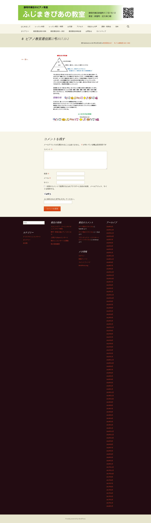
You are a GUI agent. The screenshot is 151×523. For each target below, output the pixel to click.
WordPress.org (83, 265)
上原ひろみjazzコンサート (59, 237)
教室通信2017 (107, 43)
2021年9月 (109, 331)
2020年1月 (109, 389)
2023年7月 (109, 282)
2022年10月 (110, 298)
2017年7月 (109, 483)
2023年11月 (110, 275)
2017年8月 (109, 480)
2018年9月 (109, 441)
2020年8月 (109, 366)
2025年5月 (109, 243)
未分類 (25, 243)
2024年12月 (110, 256)
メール (47, 178)
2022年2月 (109, 321)
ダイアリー (25, 31)
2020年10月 (110, 363)
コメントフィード (84, 262)
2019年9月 (109, 402)
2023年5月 (109, 288)
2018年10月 (110, 438)
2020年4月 (109, 379)
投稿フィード (83, 259)
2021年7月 (109, 337)
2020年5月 (109, 376)
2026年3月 (109, 226)
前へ (24, 59)
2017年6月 (109, 487)
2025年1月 (109, 252)
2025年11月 (110, 233)
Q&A (116, 26)
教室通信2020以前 (75, 31)
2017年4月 (109, 493)
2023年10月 (110, 278)
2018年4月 (109, 454)
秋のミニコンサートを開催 (59, 241)
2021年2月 (109, 353)
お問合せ (89, 31)
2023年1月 (109, 291)
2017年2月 (109, 500)
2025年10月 (110, 236)
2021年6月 (109, 340)
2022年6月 (109, 308)
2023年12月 (110, 272)
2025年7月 (109, 239)
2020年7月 (109, 370)
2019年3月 (109, 422)
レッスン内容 (39, 26)
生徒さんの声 (92, 26)
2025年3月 (109, 246)
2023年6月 (109, 285)
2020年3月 (109, 383)
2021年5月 (109, 344)
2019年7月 (109, 409)
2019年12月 (110, 392)
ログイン (82, 256)
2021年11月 (110, 327)
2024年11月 (110, 259)
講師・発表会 (106, 26)
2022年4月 (109, 314)
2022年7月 (109, 304)
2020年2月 (109, 386)
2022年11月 (110, 295)
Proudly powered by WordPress (75, 519)
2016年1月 (109, 506)
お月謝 (70, 26)
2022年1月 (109, 324)
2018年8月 (109, 444)
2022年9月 (109, 301)
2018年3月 (109, 457)
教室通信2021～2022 (57, 31)
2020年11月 (110, 360)
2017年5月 (109, 490)
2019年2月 (109, 425)
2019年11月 (110, 396)
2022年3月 (109, 317)
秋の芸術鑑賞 (55, 244)
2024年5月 (109, 269)
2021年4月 (109, 347)
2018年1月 (109, 464)
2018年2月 (109, 461)
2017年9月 (109, 477)
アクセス (80, 26)
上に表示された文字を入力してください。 (60, 199)
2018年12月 (110, 431)
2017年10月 (110, 474)
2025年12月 (110, 230)
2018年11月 (110, 435)
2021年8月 (109, 334)
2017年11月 (110, 470)
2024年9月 (109, 262)
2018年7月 (109, 448)
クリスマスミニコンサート (32, 237)
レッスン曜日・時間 (56, 26)
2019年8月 (109, 405)
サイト (46, 182)
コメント (48, 149)
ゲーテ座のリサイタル (86, 226)
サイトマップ (101, 31)
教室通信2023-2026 (39, 31)
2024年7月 (109, 265)
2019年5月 (109, 415)
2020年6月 (109, 373)
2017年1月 (109, 503)
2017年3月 (109, 496)
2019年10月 (110, 399)
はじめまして (25, 26)
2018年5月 (109, 451)
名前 (46, 174)
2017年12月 (110, 467)
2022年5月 (109, 311)
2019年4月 (109, 418)
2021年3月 (109, 350)
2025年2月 (109, 249)
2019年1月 (109, 428)
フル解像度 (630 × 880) (123, 43)
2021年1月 (109, 357)
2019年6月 (109, 412)
